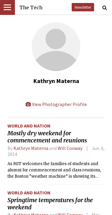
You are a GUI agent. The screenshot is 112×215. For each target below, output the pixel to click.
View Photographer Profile (56, 104)
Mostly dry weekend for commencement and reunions (47, 137)
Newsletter (83, 7)
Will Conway (70, 148)
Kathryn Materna (30, 148)
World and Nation (28, 126)
